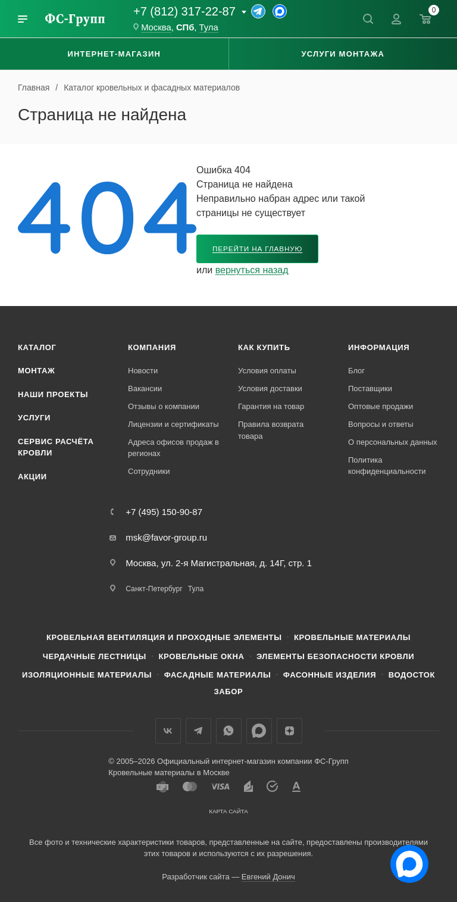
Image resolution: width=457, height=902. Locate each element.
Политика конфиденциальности (387, 465)
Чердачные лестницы (94, 656)
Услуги (34, 417)
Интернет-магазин (114, 53)
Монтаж (36, 370)
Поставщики (370, 388)
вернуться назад (252, 270)
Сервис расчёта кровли (56, 447)
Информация (378, 347)
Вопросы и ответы (380, 424)
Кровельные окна (201, 656)
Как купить (264, 347)
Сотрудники (149, 471)
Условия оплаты (267, 370)
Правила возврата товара (270, 430)
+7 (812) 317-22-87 (184, 11)
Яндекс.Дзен (289, 731)
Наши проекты (53, 394)
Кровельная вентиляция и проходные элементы (164, 637)
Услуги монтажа (343, 53)
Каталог (37, 347)
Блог (356, 370)
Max (259, 731)
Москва (156, 27)
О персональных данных (392, 442)
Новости (143, 370)
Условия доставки (270, 388)
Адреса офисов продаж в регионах (173, 448)
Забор (228, 691)
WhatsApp (229, 731)
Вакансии (145, 388)
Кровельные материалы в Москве (168, 772)
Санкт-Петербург (154, 589)
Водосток (412, 674)
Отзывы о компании (163, 406)
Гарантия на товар (271, 406)
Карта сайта (228, 811)
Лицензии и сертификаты (173, 424)
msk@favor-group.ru (166, 537)
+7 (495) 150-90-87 (164, 512)
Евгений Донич (268, 876)
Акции (32, 476)
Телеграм (198, 731)
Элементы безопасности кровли (335, 656)
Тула (208, 27)
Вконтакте (168, 731)
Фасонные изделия (329, 674)
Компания (152, 347)
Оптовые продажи (380, 406)
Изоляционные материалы (87, 674)
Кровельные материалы (352, 637)
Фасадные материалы (217, 674)
